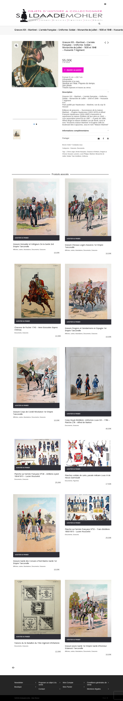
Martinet (92, 154)
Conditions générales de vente (97, 684)
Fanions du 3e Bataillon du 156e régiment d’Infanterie (36, 643)
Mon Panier (67, 687)
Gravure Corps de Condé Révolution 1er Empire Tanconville (33, 413)
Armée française (81, 151)
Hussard (70, 154)
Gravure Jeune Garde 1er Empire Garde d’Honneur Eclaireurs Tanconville (86, 647)
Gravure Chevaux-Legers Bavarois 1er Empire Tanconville (84, 246)
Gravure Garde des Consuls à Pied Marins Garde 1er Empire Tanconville (35, 562)
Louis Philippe (84, 154)
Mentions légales (94, 689)
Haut (105, 698)
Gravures (73, 148)
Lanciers (76, 154)
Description (67, 92)
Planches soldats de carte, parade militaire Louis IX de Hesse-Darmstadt (87, 476)
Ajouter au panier (74, 70)
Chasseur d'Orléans (93, 151)
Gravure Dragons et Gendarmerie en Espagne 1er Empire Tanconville (86, 329)
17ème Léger (71, 151)
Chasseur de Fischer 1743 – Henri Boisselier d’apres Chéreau (36, 328)
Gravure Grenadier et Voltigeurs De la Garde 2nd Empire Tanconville (33, 245)
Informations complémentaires (75, 131)
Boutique (18, 687)
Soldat (69, 156)
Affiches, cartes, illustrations (22, 249)
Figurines (76, 480)
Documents (80, 148)
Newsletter (18, 683)
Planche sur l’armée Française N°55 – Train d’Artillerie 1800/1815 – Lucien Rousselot (87, 530)
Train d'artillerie (76, 156)
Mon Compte (68, 683)
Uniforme (85, 156)
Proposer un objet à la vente (47, 684)
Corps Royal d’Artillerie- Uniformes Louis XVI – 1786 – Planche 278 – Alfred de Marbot (87, 421)
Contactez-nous (77, 145)
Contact (42, 689)
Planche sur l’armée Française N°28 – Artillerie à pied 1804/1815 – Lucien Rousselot (36, 475)
